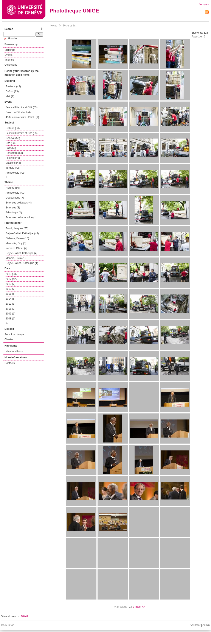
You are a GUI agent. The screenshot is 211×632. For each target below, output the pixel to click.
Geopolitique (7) (15, 197)
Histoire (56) (13, 128)
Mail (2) (10, 96)
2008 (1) (10, 318)
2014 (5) (10, 298)
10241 (24, 616)
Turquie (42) (13, 167)
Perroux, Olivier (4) (16, 248)
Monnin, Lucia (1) (16, 258)
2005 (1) (10, 313)
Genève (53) (13, 138)
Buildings (10, 49)
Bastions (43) (13, 86)
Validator (195, 625)
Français (204, 4)
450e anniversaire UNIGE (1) (22, 117)
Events (8, 54)
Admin (206, 625)
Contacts (10, 363)
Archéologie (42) (15, 172)
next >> (140, 606)
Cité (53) (11, 143)
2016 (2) (10, 308)
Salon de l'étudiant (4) (18, 112)
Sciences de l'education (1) (21, 217)
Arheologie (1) (14, 212)
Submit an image (14, 334)
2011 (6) (10, 293)
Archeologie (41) (15, 192)
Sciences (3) (13, 207)
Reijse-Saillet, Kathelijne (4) (21, 253)
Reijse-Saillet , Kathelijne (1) (22, 263)
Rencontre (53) (14, 152)
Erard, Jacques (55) (17, 228)
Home (53, 25)
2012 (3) (10, 303)
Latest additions (14, 351)
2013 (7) (10, 288)
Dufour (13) (12, 91)
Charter (9, 339)
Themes (9, 59)
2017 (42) (11, 279)
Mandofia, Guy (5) (16, 243)
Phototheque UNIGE (74, 11)
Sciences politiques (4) (19, 202)
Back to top (7, 625)
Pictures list (69, 25)
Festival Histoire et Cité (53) (21, 107)
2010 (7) (10, 283)
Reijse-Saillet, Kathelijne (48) (22, 233)
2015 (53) (11, 274)
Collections (11, 64)
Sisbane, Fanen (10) (17, 238)
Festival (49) (13, 157)
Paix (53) (11, 148)
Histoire (10, 38)
